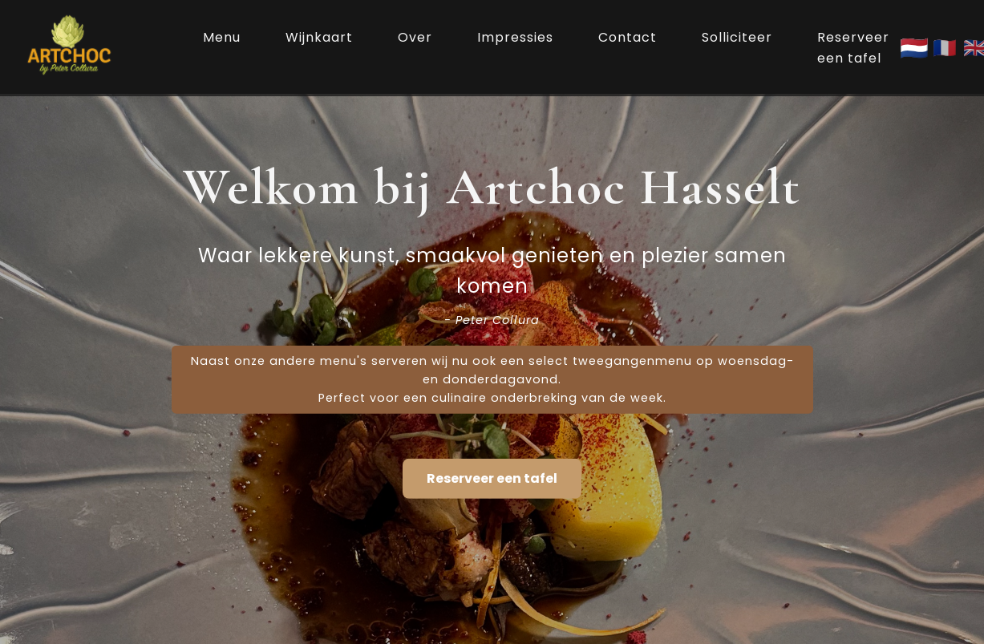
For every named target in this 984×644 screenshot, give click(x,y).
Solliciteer (737, 37)
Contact (627, 37)
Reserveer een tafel (853, 47)
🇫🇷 (945, 48)
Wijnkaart (319, 37)
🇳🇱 (914, 47)
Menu (222, 37)
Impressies (515, 37)
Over (415, 37)
